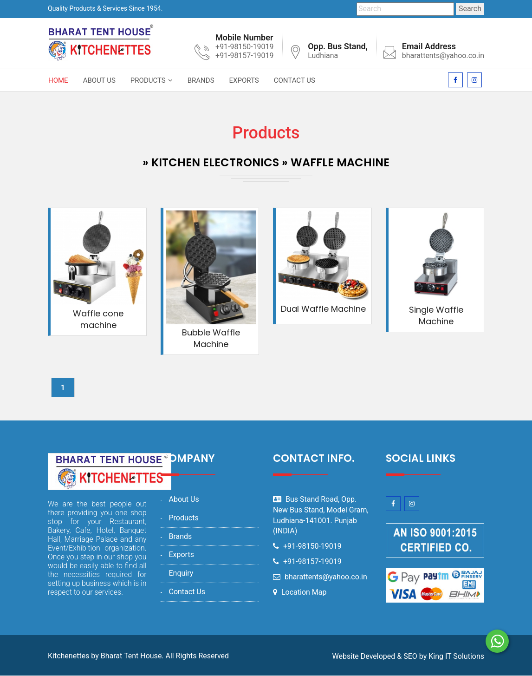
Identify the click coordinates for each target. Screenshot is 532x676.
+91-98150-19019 (312, 546)
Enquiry (181, 573)
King (435, 656)
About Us (99, 80)
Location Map (304, 592)
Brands (201, 80)
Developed (378, 656)
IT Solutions (464, 656)
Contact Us (294, 80)
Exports (244, 80)
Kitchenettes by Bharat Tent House (105, 655)
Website (345, 656)
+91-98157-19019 (312, 561)
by (423, 656)
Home (58, 80)
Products (148, 80)
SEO (410, 656)
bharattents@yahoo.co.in (443, 55)
